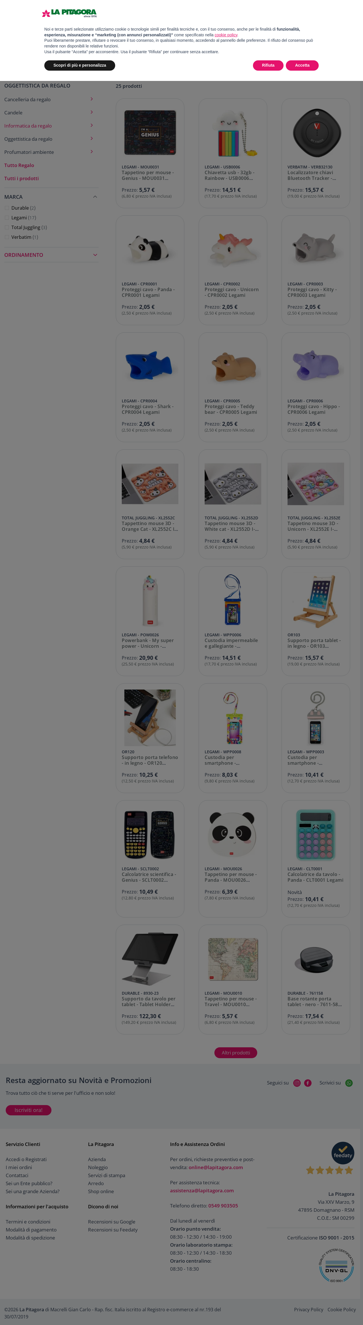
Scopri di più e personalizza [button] (79, 65)
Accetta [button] (302, 65)
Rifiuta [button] (268, 65)
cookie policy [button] (226, 35)
